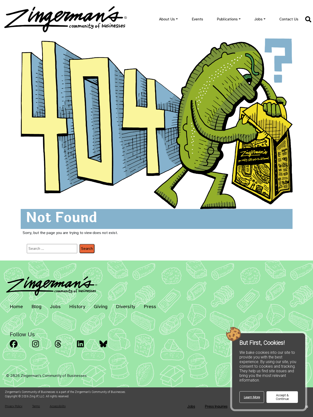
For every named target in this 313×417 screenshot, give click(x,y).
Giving (100, 307)
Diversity (125, 307)
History (77, 307)
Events (197, 19)
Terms (36, 406)
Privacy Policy (13, 406)
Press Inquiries (216, 406)
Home (16, 307)
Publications (227, 19)
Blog (36, 307)
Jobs (258, 19)
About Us (167, 19)
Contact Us (288, 19)
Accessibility (58, 406)
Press (150, 307)
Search (87, 248)
